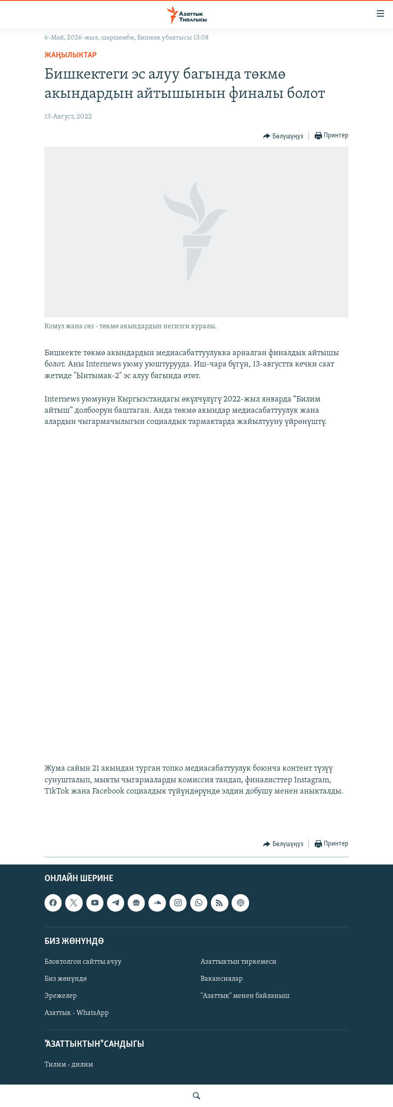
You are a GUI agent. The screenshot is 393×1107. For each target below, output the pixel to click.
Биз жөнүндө (66, 979)
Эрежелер (61, 996)
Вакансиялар (222, 979)
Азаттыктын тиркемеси (239, 962)
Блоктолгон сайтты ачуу (83, 962)
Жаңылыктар (71, 55)
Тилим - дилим (69, 1065)
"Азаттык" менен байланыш (245, 996)
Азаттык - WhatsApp (77, 1013)
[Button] (283, 136)
